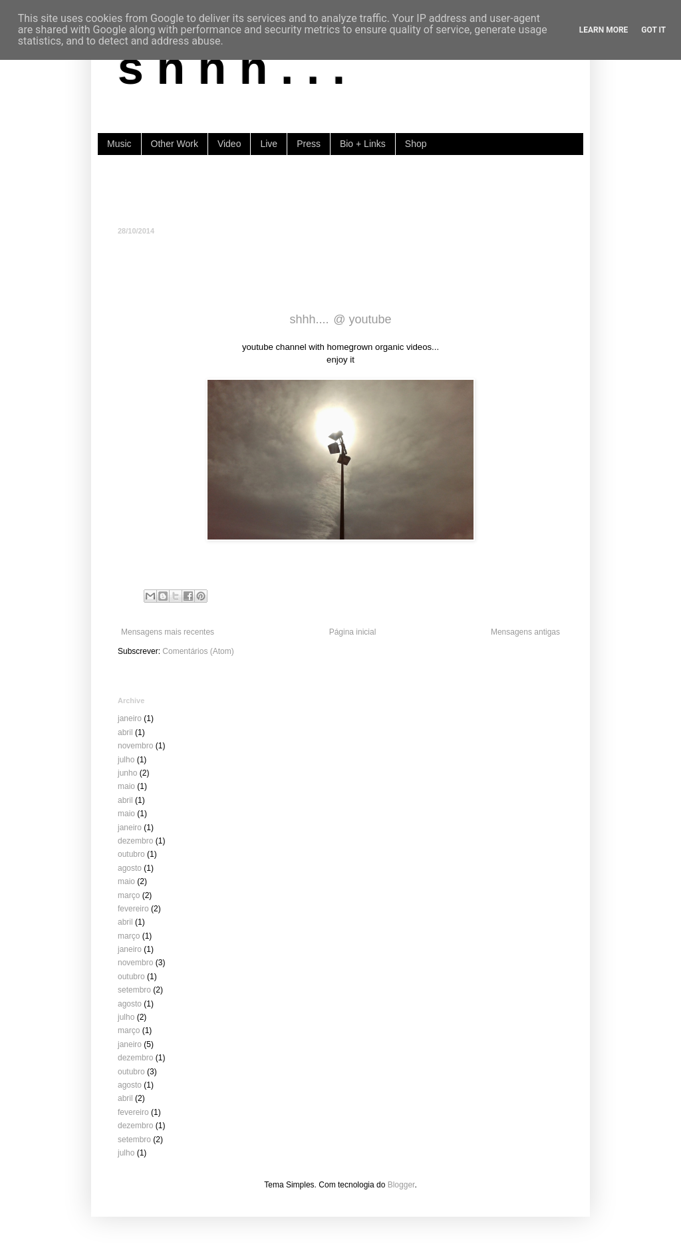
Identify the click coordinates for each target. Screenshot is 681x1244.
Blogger (401, 1184)
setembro (134, 990)
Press (309, 143)
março (129, 895)
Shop (416, 143)
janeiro (130, 718)
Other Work (174, 143)
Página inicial (352, 632)
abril (125, 732)
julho (126, 759)
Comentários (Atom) (197, 651)
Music (119, 143)
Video (229, 143)
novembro (135, 745)
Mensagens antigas (525, 632)
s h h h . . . (231, 68)
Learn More (603, 30)
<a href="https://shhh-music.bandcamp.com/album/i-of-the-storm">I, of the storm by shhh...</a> (340, 190)
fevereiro (133, 908)
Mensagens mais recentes (167, 632)
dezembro (135, 841)
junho (127, 773)
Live (268, 143)
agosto (130, 868)
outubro (131, 854)
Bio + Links (363, 143)
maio (126, 786)
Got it (653, 30)
